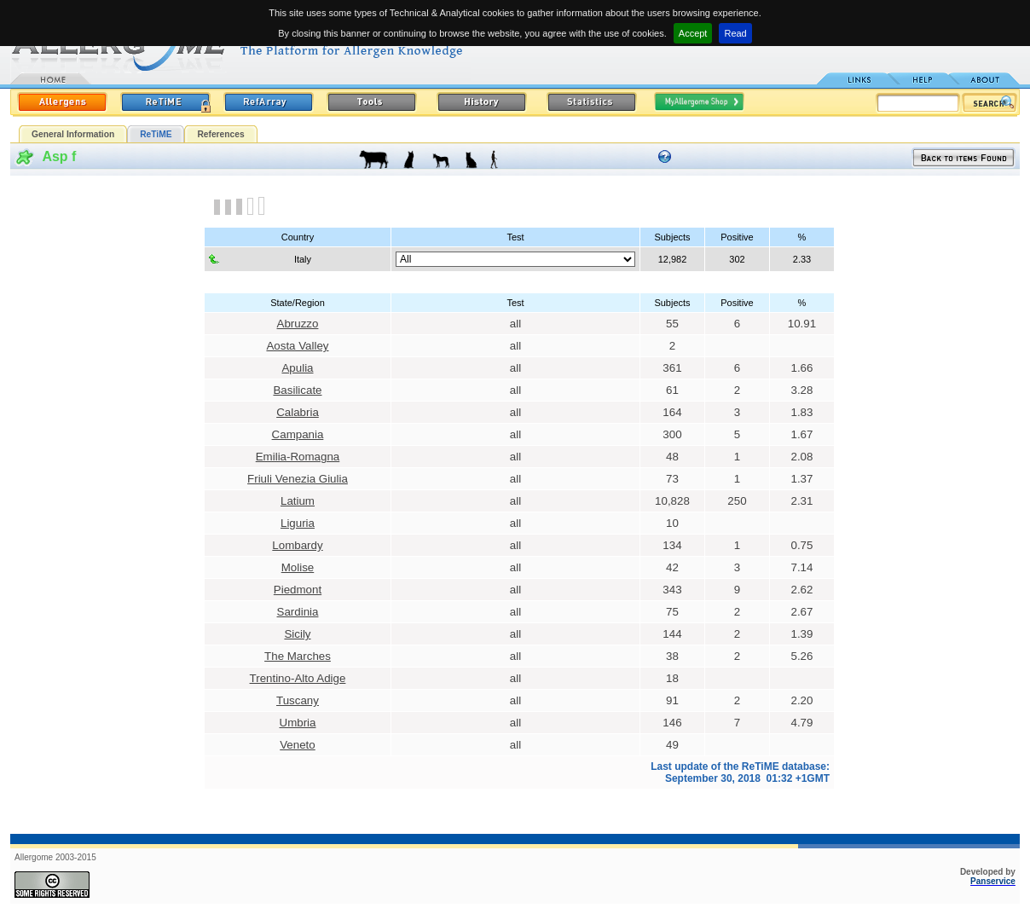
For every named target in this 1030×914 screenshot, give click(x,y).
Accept (693, 33)
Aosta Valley (297, 345)
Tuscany (297, 700)
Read (735, 33)
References (220, 134)
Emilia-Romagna (298, 456)
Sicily (297, 634)
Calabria (297, 412)
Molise (298, 567)
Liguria (298, 523)
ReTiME (155, 134)
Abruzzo (298, 323)
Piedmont (297, 589)
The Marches (297, 656)
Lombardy (297, 545)
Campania (298, 434)
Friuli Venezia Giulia (297, 478)
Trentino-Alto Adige (298, 678)
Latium (298, 501)
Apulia (297, 368)
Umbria (298, 722)
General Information (73, 134)
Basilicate (297, 390)
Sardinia (298, 611)
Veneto (297, 744)
